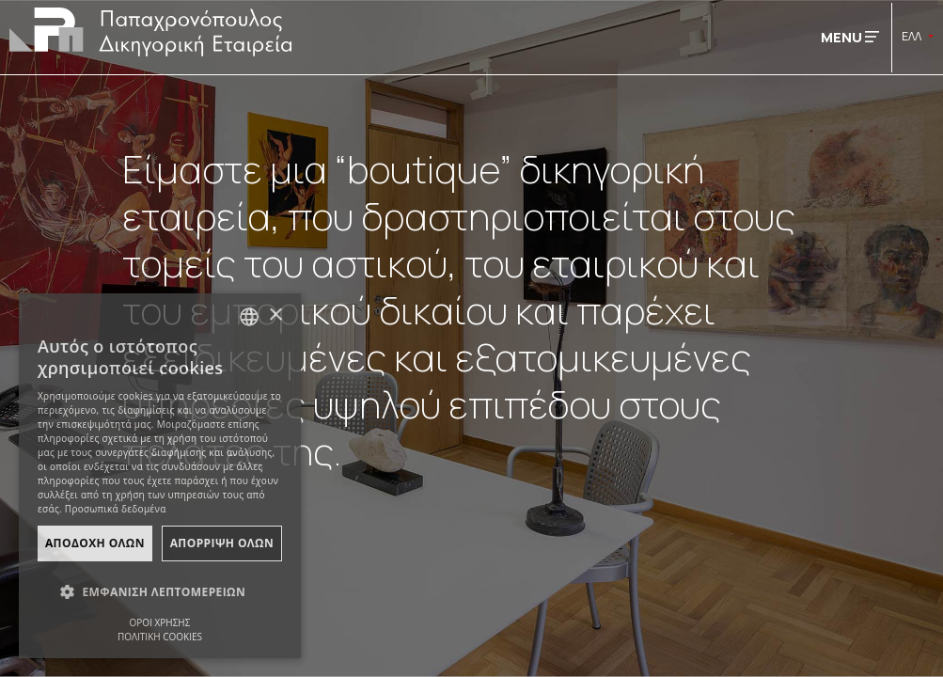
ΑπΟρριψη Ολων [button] (222, 543)
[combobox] (249, 316)
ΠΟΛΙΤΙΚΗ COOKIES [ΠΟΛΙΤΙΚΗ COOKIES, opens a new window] (160, 636)
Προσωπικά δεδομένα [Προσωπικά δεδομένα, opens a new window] (115, 508)
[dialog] (160, 475)
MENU (850, 37)
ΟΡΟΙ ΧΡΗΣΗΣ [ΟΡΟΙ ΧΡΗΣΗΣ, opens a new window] (160, 622)
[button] (160, 592)
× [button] (275, 315)
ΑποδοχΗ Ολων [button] (95, 543)
